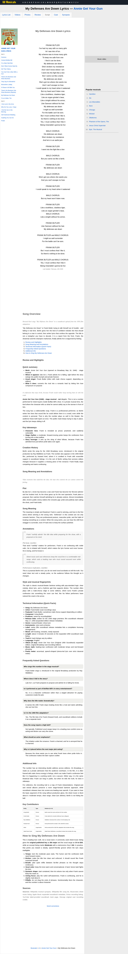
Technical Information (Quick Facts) (38, 346)
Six (90, 98)
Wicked (91, 114)
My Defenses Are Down (8, 95)
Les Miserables (94, 102)
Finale (3, 120)
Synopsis (66, 15)
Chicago (92, 110)
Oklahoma (92, 118)
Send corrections (53, 906)
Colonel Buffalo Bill (6, 60)
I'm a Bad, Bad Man (7, 63)
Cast (56, 15)
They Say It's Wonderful (8, 81)
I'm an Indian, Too (6, 98)
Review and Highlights (33, 342)
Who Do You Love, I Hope (8, 107)
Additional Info (30, 351)
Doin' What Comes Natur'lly (9, 66)
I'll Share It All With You (8, 87)
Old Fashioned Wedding (8, 115)
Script (47, 15)
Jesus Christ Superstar (97, 125)
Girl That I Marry (6, 69)
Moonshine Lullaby (6, 84)
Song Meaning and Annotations (36, 344)
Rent (91, 106)
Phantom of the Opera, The (99, 121)
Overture (3, 57)
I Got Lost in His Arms (7, 104)
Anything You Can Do (7, 118)
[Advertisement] (42, 24)
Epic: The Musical (95, 129)
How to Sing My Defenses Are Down (38, 353)
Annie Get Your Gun (88, 8)
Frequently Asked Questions (35, 349)
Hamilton (92, 94)
